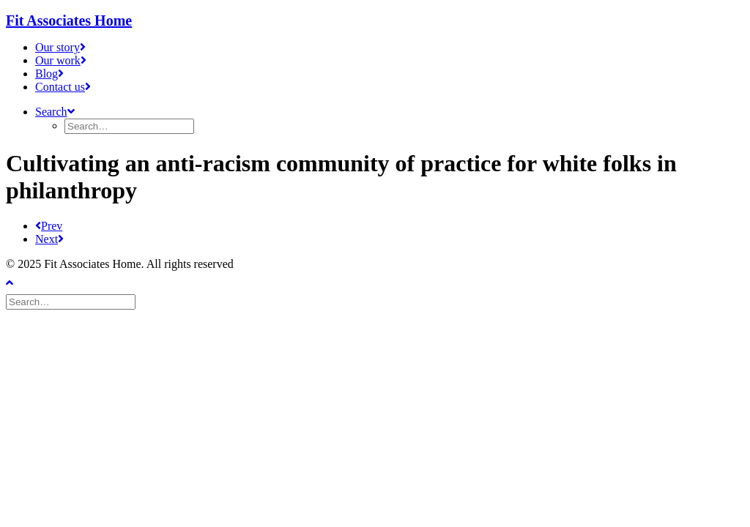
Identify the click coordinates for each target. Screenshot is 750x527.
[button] (55, 111)
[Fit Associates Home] (375, 20)
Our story (60, 47)
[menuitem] (389, 47)
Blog (49, 73)
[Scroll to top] (20, 281)
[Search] (72, 301)
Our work (60, 60)
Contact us (63, 87)
